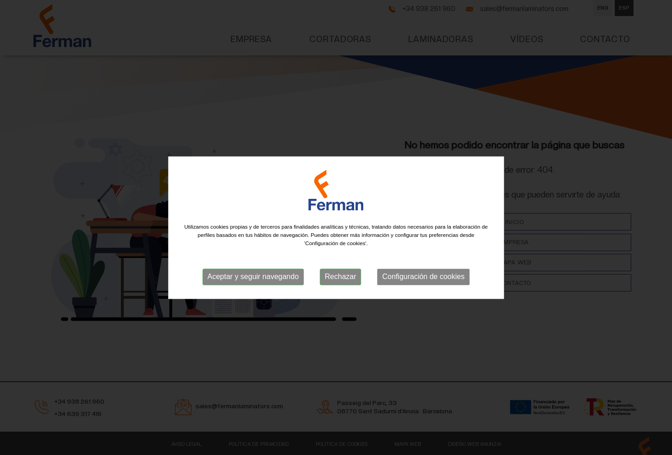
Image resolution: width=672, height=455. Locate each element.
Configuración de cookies (423, 277)
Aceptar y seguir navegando (253, 277)
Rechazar (340, 277)
